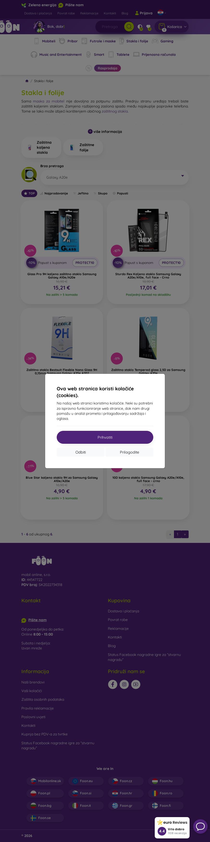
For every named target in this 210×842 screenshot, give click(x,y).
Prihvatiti (105, 437)
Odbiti (80, 452)
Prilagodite (129, 452)
